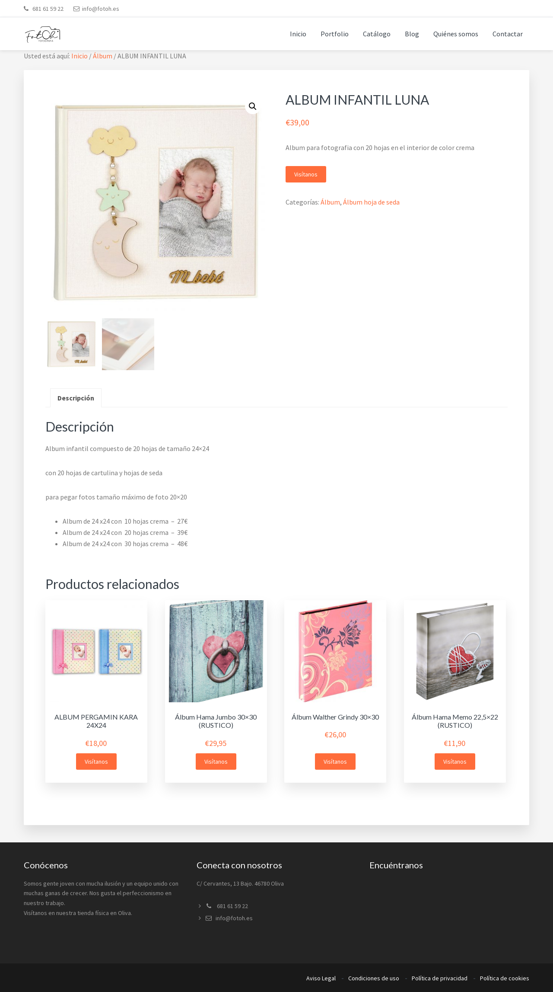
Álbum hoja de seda (371, 202)
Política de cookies (504, 978)
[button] (253, 106)
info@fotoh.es (100, 9)
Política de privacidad (439, 978)
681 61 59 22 (47, 9)
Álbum (102, 55)
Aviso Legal (321, 978)
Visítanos (306, 174)
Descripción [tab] (75, 398)
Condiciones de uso (373, 978)
